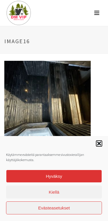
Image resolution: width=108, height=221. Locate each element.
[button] (99, 145)
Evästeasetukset (54, 209)
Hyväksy (54, 177)
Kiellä (54, 193)
